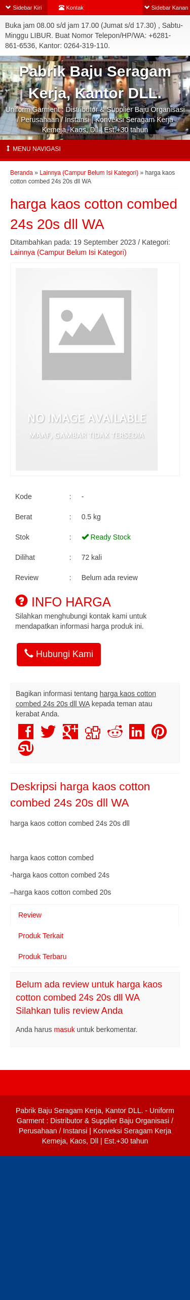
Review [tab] (30, 915)
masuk (64, 1029)
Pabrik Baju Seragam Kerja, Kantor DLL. (79, 1110)
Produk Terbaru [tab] (42, 956)
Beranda (21, 172)
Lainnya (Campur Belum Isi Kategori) (89, 172)
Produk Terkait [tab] (40, 936)
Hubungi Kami (58, 653)
